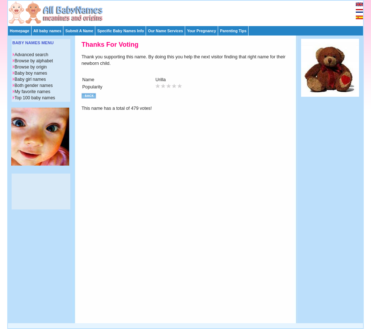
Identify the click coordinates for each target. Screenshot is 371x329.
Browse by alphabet (33, 60)
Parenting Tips (233, 31)
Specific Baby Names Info (120, 31)
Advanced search (31, 54)
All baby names (47, 31)
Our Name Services (165, 31)
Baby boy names (30, 73)
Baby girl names (30, 79)
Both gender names (33, 85)
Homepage (19, 31)
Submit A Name (79, 31)
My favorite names (32, 91)
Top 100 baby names (34, 97)
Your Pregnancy (201, 31)
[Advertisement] (189, 11)
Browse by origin (30, 67)
